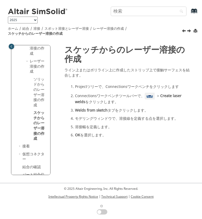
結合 (25, 28)
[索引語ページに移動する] (188, 13)
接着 (26, 146)
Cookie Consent (142, 196)
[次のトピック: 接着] (190, 31)
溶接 (36, 28)
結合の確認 (31, 167)
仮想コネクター (33, 156)
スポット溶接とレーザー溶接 (66, 28)
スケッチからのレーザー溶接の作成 (35, 33)
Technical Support (114, 196)
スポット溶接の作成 (37, 48)
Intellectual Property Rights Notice (73, 196)
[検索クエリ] (148, 11)
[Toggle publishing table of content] (11, 46)
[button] (28, 61)
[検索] (180, 12)
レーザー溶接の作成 (108, 28)
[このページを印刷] (196, 31)
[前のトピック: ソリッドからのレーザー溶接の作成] (184, 31)
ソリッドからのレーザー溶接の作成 (38, 92)
